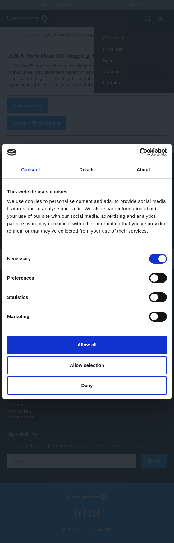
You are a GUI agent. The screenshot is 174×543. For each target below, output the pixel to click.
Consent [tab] (30, 169)
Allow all (87, 344)
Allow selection (87, 365)
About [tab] (143, 169)
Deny (87, 385)
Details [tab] (87, 169)
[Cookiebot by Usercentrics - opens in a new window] (139, 152)
